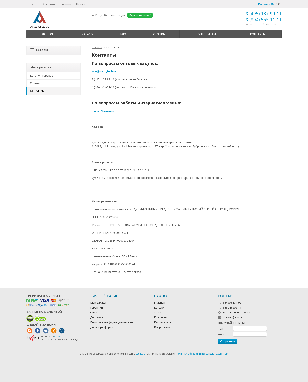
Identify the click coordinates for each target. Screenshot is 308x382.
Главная (46, 34)
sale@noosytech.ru (104, 71)
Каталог (88, 34)
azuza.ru (58, 336)
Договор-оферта (101, 327)
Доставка (49, 4)
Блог (123, 34)
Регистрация (114, 15)
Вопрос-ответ (163, 327)
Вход (97, 15)
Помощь (81, 4)
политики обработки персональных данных (202, 353)
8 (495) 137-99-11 (264, 13)
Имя (220, 328)
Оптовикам (207, 34)
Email (221, 334)
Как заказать (162, 322)
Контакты (257, 34)
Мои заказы (98, 302)
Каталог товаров (41, 75)
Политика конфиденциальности (111, 322)
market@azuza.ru (103, 111)
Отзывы (159, 34)
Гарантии (66, 4)
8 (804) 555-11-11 (264, 19)
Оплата (33, 4)
